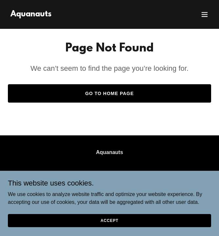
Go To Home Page (109, 93)
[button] (204, 14)
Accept (109, 220)
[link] (31, 14)
